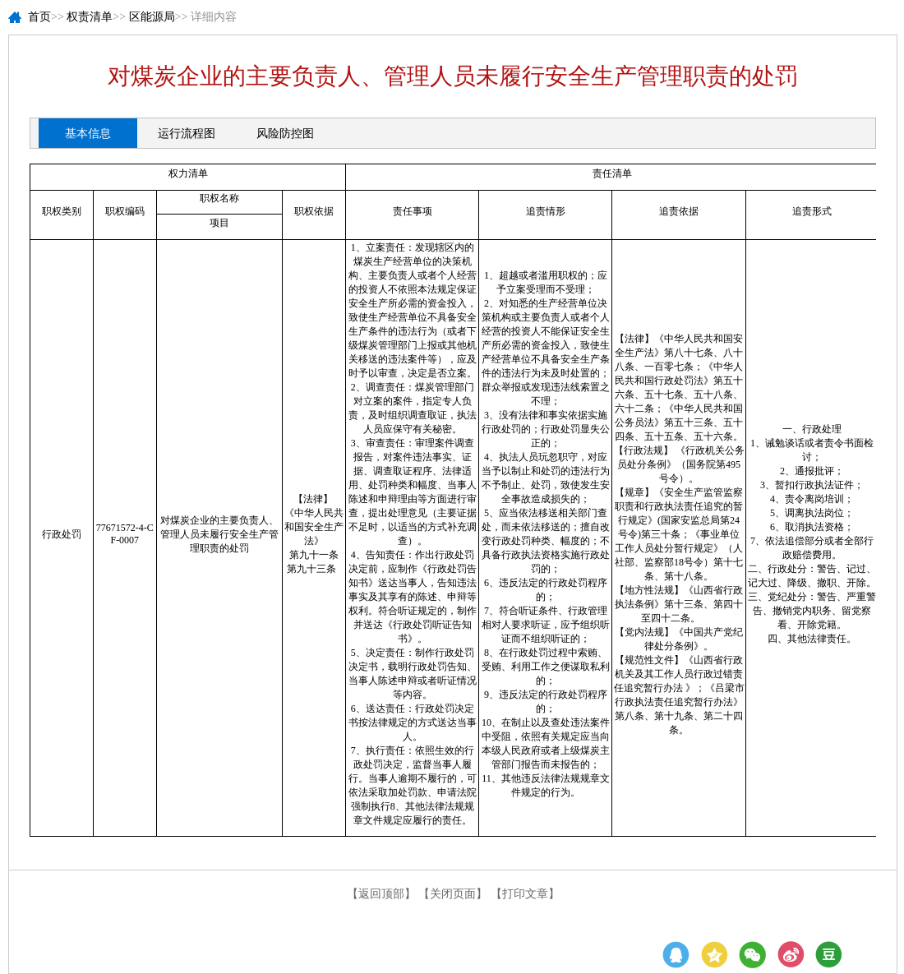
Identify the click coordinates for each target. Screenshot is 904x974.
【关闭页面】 (452, 894)
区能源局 (152, 17)
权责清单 (90, 17)
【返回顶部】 (381, 894)
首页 (39, 17)
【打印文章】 (525, 894)
